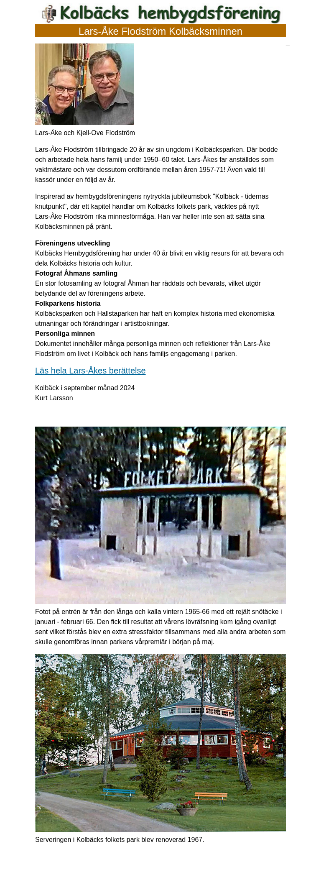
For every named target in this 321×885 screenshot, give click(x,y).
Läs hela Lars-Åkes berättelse (90, 370)
